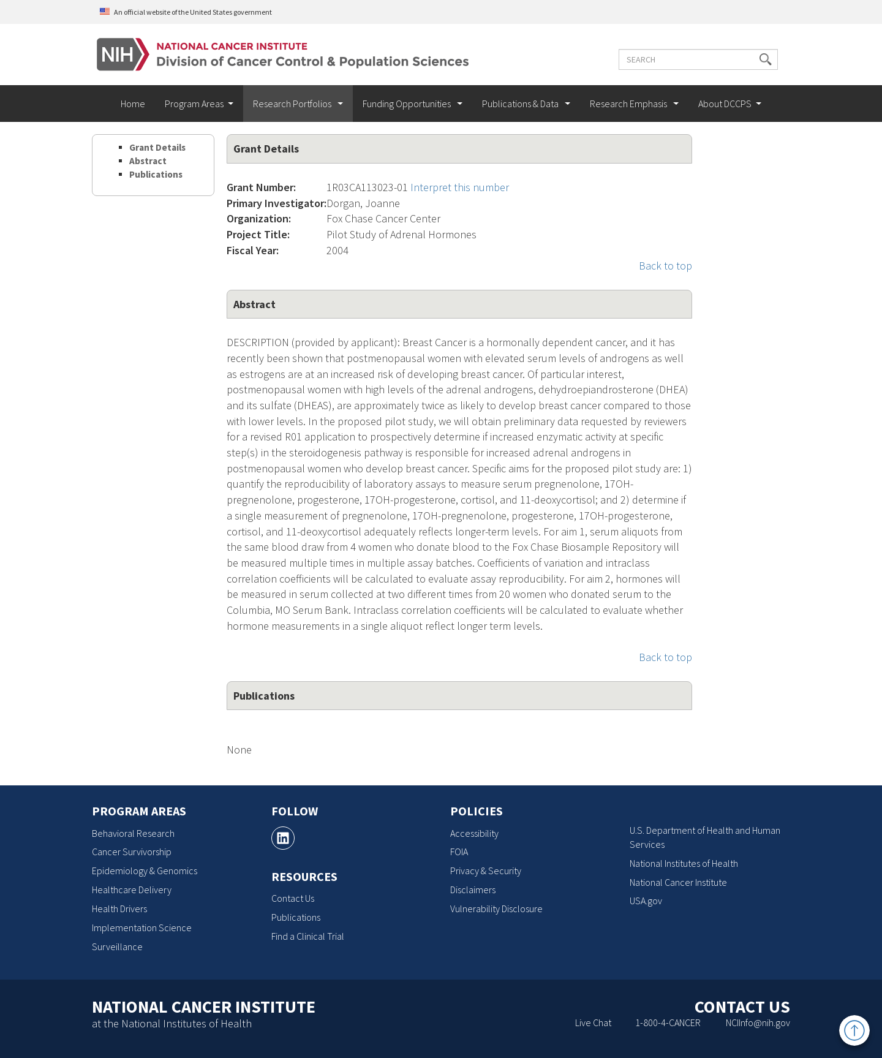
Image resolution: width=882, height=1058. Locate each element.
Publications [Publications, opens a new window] (295, 917)
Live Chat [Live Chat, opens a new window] (593, 1022)
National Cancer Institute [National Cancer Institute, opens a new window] (678, 882)
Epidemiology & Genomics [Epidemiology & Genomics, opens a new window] (144, 870)
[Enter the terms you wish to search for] (697, 59)
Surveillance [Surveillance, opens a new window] (117, 946)
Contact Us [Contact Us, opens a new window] (292, 898)
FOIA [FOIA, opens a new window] (459, 851)
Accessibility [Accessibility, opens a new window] (474, 833)
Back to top (665, 266)
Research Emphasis (629, 103)
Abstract (148, 161)
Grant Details (157, 147)
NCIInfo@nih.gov (758, 1022)
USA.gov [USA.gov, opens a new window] (646, 900)
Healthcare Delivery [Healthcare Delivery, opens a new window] (132, 889)
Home (133, 103)
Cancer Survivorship (132, 851)
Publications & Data (521, 103)
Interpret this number (459, 187)
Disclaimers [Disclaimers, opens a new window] (473, 889)
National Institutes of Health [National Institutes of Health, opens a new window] (684, 863)
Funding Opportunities (408, 103)
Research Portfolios (293, 103)
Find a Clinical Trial (307, 936)
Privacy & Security (485, 870)
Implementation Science (142, 927)
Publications (156, 174)
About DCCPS (725, 103)
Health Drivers (119, 908)
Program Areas (194, 103)
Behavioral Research (133, 833)
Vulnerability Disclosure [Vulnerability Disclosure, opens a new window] (496, 908)
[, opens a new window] (283, 838)
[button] (764, 59)
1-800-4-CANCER (668, 1022)
